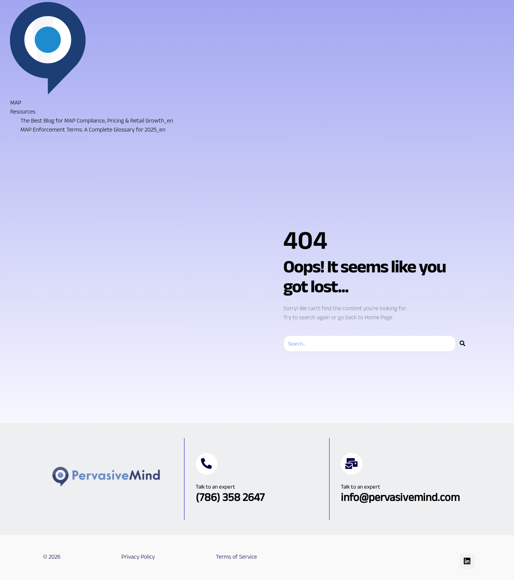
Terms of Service (236, 556)
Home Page (379, 317)
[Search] (462, 343)
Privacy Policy (138, 556)
